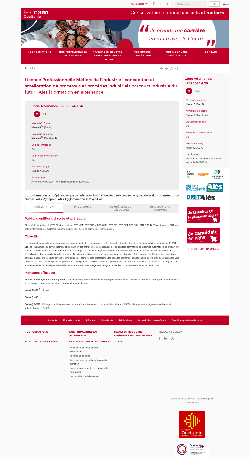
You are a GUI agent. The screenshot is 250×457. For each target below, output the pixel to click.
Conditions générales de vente (187, 320)
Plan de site (107, 320)
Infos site (90, 320)
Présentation (44, 206)
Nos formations (36, 332)
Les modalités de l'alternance (84, 376)
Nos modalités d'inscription (89, 341)
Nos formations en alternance (83, 334)
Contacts (52, 320)
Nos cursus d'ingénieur (42, 341)
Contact (120, 341)
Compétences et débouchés (121, 208)
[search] (190, 4)
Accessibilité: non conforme (152, 320)
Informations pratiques (160, 208)
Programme (82, 206)
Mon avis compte (71, 320)
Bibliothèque (125, 320)
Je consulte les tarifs (80, 355)
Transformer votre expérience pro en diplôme (133, 334)
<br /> (191, 370)
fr (224, 4)
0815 (205, 249)
